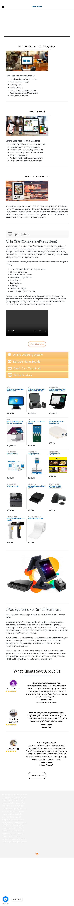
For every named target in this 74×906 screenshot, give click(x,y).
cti (29, 419)
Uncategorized (53, 387)
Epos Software (11, 452)
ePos (8, 387)
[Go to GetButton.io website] (5, 903)
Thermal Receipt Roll (34, 516)
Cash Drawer (32, 484)
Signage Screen (54, 452)
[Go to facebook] (5, 899)
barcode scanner (54, 484)
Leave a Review (37, 775)
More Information (37, 344)
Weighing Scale (32, 452)
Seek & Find (13, 722)
